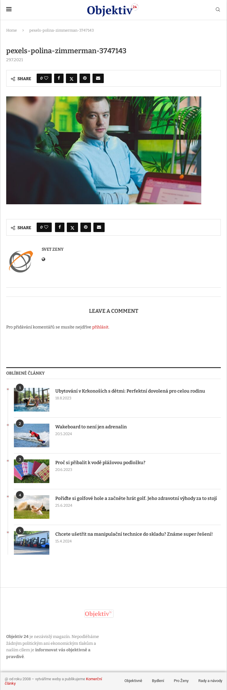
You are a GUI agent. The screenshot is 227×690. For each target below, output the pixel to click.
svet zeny (53, 249)
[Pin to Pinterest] (85, 78)
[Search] (218, 9)
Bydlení (158, 680)
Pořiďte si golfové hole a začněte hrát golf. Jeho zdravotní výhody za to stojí (137, 498)
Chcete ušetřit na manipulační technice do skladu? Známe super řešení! (134, 534)
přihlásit (100, 327)
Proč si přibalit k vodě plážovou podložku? (101, 462)
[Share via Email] (98, 78)
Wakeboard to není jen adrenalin (91, 427)
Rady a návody (210, 680)
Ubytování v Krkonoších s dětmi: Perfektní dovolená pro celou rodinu (131, 391)
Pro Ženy (181, 680)
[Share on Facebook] (59, 78)
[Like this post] (46, 78)
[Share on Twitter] (71, 78)
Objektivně (133, 680)
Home (11, 30)
